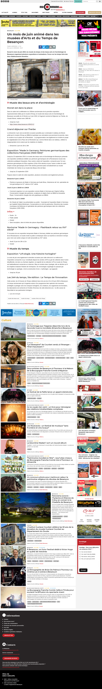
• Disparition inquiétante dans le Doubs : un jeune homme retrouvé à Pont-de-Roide (88, 86)
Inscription (84, 279)
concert (65, 516)
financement (35, 561)
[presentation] (63, 96)
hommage (38, 335)
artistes (29, 601)
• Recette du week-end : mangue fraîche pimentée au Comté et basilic (88, 65)
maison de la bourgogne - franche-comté (40, 383)
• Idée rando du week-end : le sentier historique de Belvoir (88, 75)
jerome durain (35, 601)
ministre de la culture (60, 357)
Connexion (94, 279)
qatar (68, 357)
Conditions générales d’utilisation (13, 631)
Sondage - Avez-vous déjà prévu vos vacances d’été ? (89, 548)
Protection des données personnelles (14, 625)
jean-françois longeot (49, 357)
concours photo (49, 487)
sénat (72, 357)
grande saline (47, 468)
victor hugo (56, 561)
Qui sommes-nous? (9, 621)
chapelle (42, 487)
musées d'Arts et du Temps (38, 298)
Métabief (29, 390)
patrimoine (54, 468)
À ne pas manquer (89, 394)
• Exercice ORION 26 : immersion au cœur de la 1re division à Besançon (89, 70)
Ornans (29, 525)
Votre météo (89, 499)
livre (38, 417)
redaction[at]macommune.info (10, 650)
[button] (97, 1)
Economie (42, 547)
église (60, 487)
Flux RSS (6, 627)
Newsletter (8, 635)
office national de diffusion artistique (47, 601)
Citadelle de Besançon (57, 516)
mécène (41, 561)
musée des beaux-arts (13, 298)
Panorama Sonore (56, 518)
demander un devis (10, 658)
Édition (53, 9)
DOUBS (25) (30, 342)
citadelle (40, 468)
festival (29, 434)
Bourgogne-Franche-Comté (35, 366)
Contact (6, 619)
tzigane (64, 335)
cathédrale (36, 487)
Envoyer (83, 570)
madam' (29, 449)
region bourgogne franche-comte (35, 603)
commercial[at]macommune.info (11, 654)
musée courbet (38, 540)
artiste (29, 383)
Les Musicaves (36, 434)
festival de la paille (32, 398)
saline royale (61, 468)
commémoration (31, 335)
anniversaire (30, 540)
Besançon (10, 30)
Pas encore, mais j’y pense (88, 556)
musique (39, 398)
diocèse (55, 487)
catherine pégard (31, 357)
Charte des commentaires (11, 623)
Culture (17, 30)
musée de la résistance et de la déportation (52, 335)
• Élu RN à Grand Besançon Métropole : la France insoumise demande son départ (88, 80)
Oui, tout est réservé (86, 552)
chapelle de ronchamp (32, 468)
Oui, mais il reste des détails (88, 554)
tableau (29, 359)
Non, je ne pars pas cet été (88, 558)
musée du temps (25, 298)
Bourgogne (30, 423)
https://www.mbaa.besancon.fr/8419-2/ (22, 124)
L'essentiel (89, 60)
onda (58, 601)
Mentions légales (8, 629)
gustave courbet (40, 357)
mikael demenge (48, 561)
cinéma (29, 581)
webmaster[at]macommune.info (10, 667)
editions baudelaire (32, 417)
